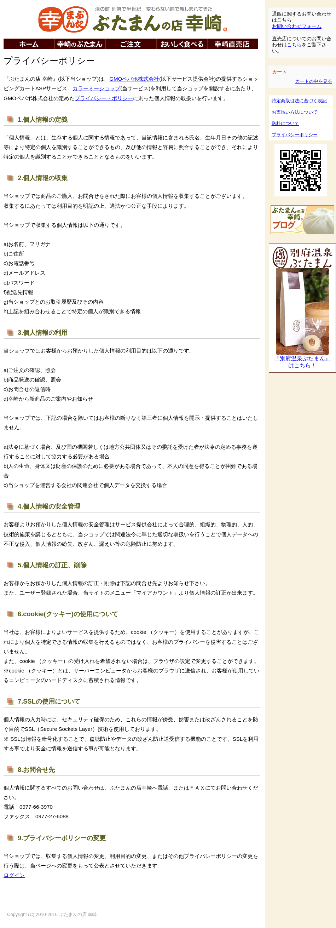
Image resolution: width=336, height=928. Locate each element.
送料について (285, 123)
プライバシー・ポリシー (104, 98)
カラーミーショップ (96, 88)
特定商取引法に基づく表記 (299, 100)
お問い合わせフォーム (296, 26)
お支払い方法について (295, 112)
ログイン (14, 875)
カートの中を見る (313, 81)
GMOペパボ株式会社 (134, 79)
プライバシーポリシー (295, 134)
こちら (294, 44)
